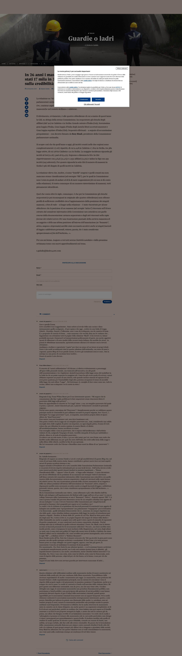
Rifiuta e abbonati (122, 68)
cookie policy (87, 80)
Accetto (98, 99)
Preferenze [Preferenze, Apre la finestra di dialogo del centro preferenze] (84, 99)
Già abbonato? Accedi (92, 104)
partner (118, 87)
